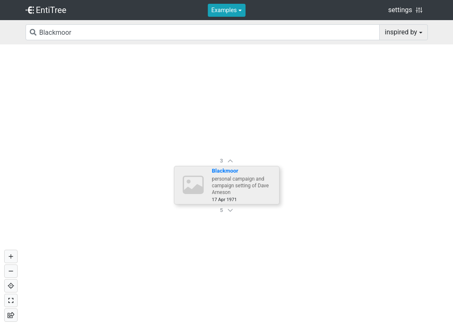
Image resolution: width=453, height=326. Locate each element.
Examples (224, 10)
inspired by (401, 32)
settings (405, 10)
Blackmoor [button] (225, 171)
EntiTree (46, 10)
